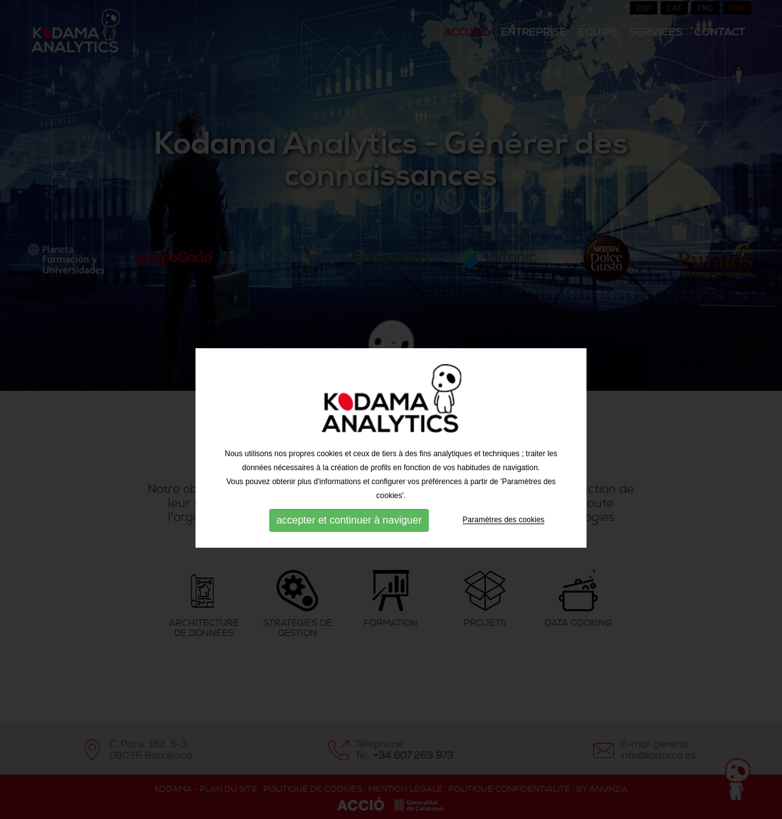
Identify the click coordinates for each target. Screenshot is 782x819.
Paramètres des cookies (504, 533)
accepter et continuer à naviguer (349, 533)
